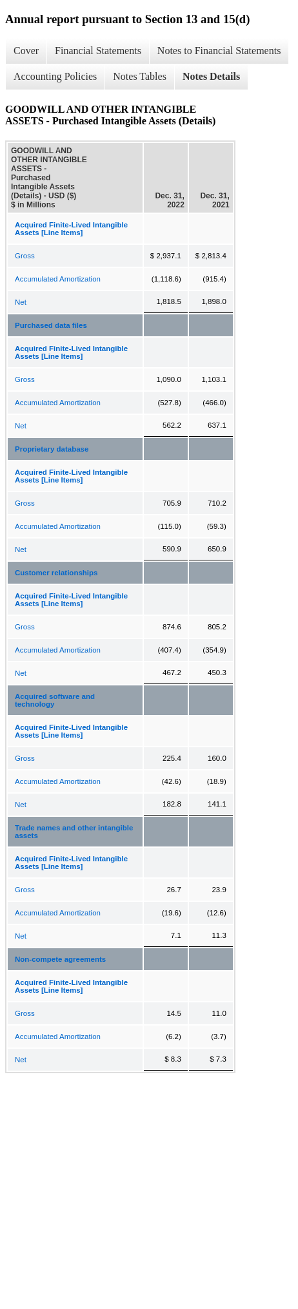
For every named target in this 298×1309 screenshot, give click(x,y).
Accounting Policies (55, 76)
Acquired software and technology (55, 700)
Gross (25, 256)
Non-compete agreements (60, 959)
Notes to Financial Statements (219, 50)
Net (20, 302)
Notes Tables (139, 76)
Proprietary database (51, 449)
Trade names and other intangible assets (74, 831)
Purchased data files (51, 325)
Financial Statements (98, 50)
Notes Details (211, 76)
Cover (26, 50)
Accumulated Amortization (58, 279)
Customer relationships (56, 573)
